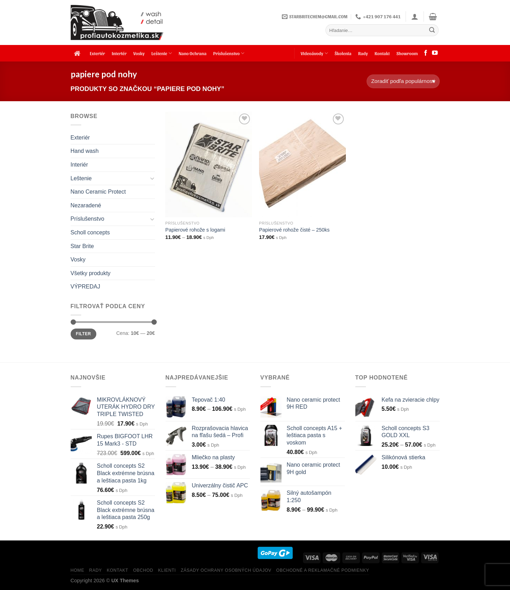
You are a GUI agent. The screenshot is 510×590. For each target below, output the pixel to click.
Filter (83, 333)
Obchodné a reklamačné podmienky (322, 570)
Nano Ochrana (192, 53)
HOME (77, 570)
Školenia (343, 53)
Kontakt (382, 53)
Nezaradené (86, 205)
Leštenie (161, 53)
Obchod (143, 570)
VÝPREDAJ (85, 287)
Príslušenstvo (229, 53)
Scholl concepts (90, 232)
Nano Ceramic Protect (98, 192)
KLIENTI (167, 570)
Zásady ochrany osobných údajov (226, 570)
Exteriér (97, 53)
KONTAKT (117, 570)
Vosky (138, 53)
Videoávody (314, 53)
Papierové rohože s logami (195, 230)
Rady (363, 53)
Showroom (407, 53)
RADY (95, 570)
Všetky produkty (91, 273)
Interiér (119, 53)
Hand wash (85, 151)
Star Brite (82, 246)
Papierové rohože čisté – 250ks (294, 230)
